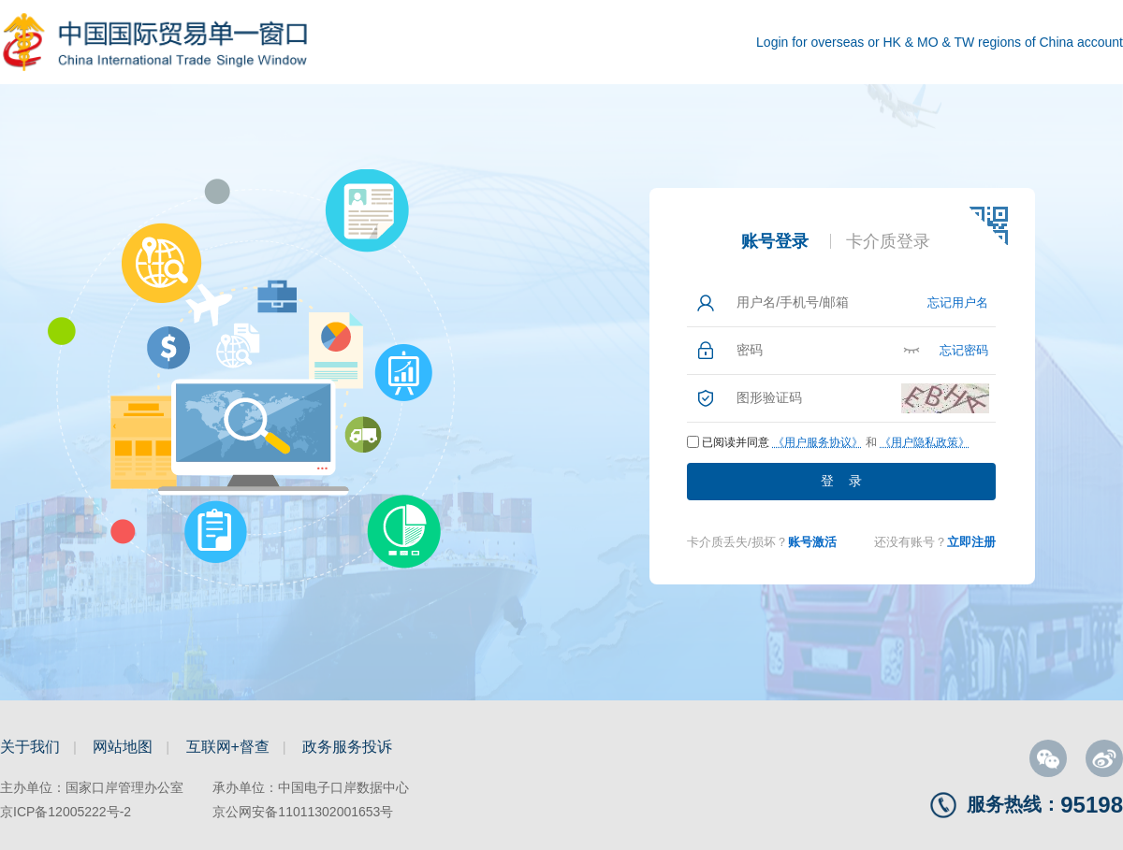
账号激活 (812, 542)
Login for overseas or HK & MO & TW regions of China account (939, 42)
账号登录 (775, 241)
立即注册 (971, 542)
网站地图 (123, 747)
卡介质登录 (888, 241)
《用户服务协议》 (818, 442)
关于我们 (30, 747)
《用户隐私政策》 (925, 442)
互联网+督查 (228, 747)
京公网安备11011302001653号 (302, 811)
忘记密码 (964, 350)
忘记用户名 (957, 302)
